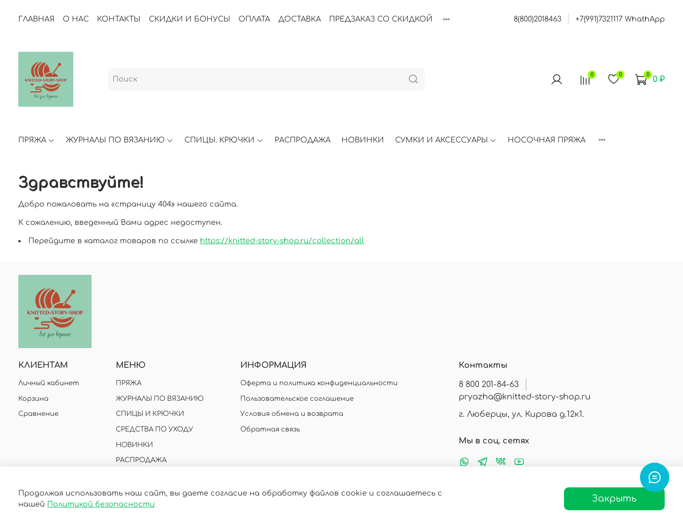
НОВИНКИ (363, 140)
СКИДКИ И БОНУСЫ (189, 19)
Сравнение (38, 413)
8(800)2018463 (537, 19)
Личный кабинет (48, 383)
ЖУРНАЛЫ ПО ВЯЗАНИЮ (119, 140)
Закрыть (614, 498)
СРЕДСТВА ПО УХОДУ (154, 429)
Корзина (33, 398)
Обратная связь (270, 429)
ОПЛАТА (254, 19)
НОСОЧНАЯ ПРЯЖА (546, 140)
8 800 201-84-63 (489, 384)
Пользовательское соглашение (297, 398)
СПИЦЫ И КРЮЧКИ (150, 413)
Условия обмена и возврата (291, 413)
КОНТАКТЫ (119, 19)
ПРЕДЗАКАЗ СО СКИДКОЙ (381, 19)
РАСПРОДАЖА (303, 140)
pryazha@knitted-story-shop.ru (525, 396)
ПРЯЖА (36, 140)
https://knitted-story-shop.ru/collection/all (282, 241)
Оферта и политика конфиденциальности (319, 383)
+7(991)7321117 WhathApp (620, 19)
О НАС (76, 19)
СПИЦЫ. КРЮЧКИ (223, 140)
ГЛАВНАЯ (36, 19)
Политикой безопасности (101, 504)
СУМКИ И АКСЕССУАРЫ (446, 140)
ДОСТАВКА (299, 19)
